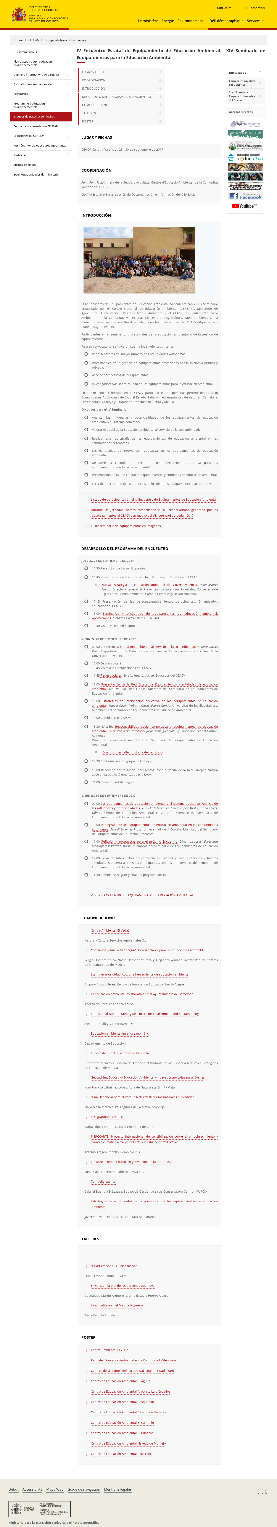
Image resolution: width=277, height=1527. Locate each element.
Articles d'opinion (24, 165)
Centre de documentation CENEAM (36, 126)
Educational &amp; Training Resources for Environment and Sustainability (145, 1014)
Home (19, 40)
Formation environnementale (32, 84)
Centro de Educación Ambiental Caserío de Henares (128, 1412)
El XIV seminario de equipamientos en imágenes (126, 526)
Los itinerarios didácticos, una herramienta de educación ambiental (140, 974)
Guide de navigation (84, 1489)
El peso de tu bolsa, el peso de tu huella (120, 1053)
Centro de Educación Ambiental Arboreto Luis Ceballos (130, 1391)
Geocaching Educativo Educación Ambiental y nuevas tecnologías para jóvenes (148, 1077)
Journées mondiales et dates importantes (40, 145)
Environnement (190, 20)
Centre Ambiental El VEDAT (110, 1350)
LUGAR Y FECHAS (94, 72)
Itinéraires (19, 155)
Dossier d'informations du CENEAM (36, 74)
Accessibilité (32, 1489)
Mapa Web (55, 1489)
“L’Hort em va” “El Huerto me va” (114, 1266)
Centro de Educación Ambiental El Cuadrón (122, 1433)
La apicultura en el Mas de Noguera (117, 1305)
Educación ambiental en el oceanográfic (120, 1033)
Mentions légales (118, 1489)
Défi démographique (226, 20)
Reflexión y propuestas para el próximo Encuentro (139, 841)
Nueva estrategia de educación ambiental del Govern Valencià (149, 585)
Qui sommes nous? (25, 52)
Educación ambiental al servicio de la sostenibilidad (157, 647)
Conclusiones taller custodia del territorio (132, 752)
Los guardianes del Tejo (108, 1117)
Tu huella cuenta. (103, 1181)
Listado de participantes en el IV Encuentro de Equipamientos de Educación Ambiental (154, 499)
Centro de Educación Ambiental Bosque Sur (122, 1402)
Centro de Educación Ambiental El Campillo (122, 1423)
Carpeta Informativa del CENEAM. (242, 83)
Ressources (20, 94)
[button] (206, 21)
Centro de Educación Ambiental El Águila (120, 1381)
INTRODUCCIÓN (93, 88)
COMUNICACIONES (96, 105)
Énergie (168, 20)
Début (13, 1489)
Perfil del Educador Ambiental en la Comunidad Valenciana (134, 1360)
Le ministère (148, 20)
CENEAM (34, 40)
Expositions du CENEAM (28, 136)
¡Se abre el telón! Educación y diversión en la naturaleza (131, 1162)
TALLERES (89, 113)
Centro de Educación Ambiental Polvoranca (122, 1454)
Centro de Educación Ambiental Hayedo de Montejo (128, 1443)
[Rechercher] (253, 8)
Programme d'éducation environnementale (29, 105)
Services (254, 20)
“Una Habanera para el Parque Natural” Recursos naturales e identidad (143, 1097)
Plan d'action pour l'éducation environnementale (32, 63)
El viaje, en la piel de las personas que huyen (123, 1286)
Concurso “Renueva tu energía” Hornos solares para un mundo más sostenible (148, 950)
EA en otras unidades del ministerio (36, 174)
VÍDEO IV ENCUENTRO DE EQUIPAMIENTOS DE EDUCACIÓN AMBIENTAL (142, 895)
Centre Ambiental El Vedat (110, 930)
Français (222, 8)
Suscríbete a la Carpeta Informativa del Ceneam (242, 96)
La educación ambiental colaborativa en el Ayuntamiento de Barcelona (142, 994)
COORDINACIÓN (94, 80)
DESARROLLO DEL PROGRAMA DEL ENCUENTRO (116, 97)
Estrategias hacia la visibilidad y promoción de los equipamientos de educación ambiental (154, 1204)
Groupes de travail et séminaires (65, 40)
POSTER (87, 121)
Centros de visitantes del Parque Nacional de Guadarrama (133, 1371)
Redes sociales (111, 675)
